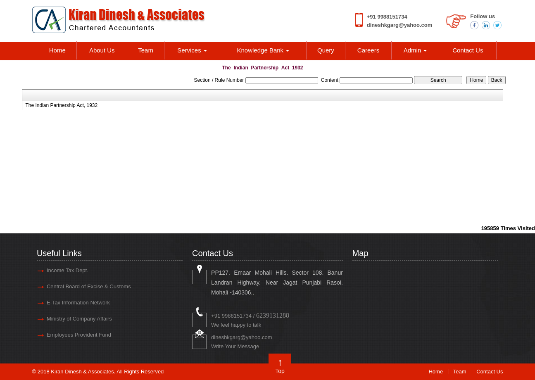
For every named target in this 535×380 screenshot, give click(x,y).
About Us (102, 50)
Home (57, 50)
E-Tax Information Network (78, 302)
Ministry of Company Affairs (79, 319)
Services (192, 50)
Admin (415, 50)
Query (325, 50)
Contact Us (467, 50)
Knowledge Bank (263, 50)
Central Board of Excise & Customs (89, 286)
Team (145, 50)
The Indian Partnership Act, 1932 (61, 105)
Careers (368, 50)
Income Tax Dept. (67, 270)
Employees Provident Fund (79, 335)
